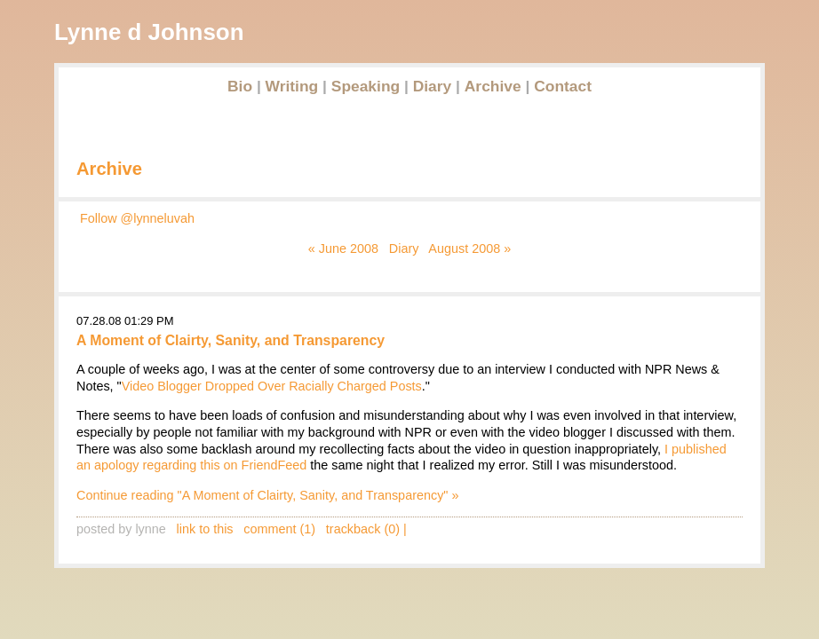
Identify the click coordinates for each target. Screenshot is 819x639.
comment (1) (279, 529)
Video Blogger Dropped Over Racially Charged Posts (272, 386)
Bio (239, 86)
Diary (432, 86)
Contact (563, 86)
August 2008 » (469, 248)
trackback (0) (363, 529)
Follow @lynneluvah (137, 218)
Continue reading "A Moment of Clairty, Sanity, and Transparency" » (267, 495)
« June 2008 (343, 248)
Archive (493, 86)
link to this (205, 529)
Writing (292, 86)
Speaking (365, 86)
